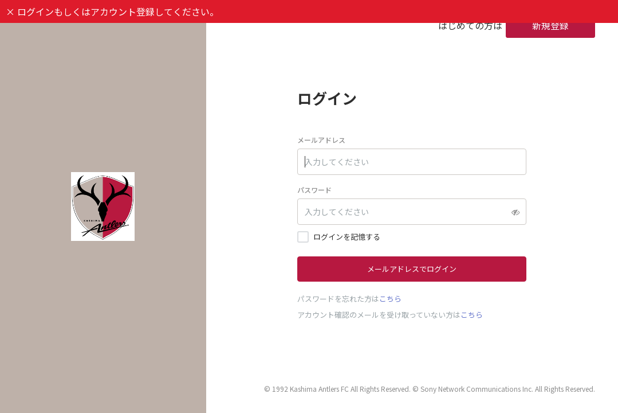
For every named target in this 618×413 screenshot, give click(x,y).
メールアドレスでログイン (411, 268)
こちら (390, 298)
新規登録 (550, 25)
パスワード (314, 189)
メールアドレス (321, 140)
